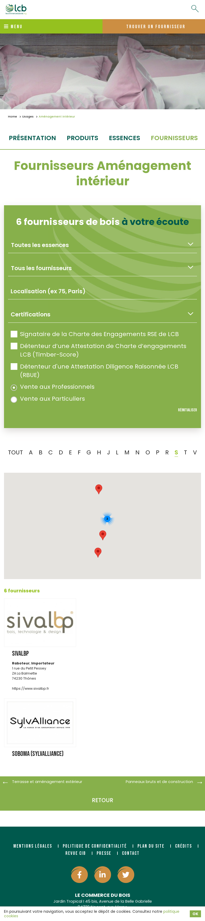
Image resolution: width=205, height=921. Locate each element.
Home (12, 117)
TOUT (15, 452)
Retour (102, 800)
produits (82, 137)
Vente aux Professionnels (52, 387)
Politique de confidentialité (95, 846)
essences (124, 137)
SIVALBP (20, 654)
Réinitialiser (187, 410)
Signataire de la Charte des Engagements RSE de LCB (95, 334)
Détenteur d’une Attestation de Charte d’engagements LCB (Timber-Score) (98, 350)
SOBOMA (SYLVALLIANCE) (38, 754)
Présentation (32, 137)
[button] (102, 535)
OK (195, 913)
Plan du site (150, 846)
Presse (104, 853)
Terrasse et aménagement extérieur (47, 781)
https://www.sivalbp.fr (30, 688)
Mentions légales (32, 846)
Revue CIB (75, 853)
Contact (131, 853)
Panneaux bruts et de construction (159, 781)
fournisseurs (174, 137)
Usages (28, 117)
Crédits (183, 846)
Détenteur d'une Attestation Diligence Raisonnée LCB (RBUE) (94, 370)
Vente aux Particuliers (48, 399)
